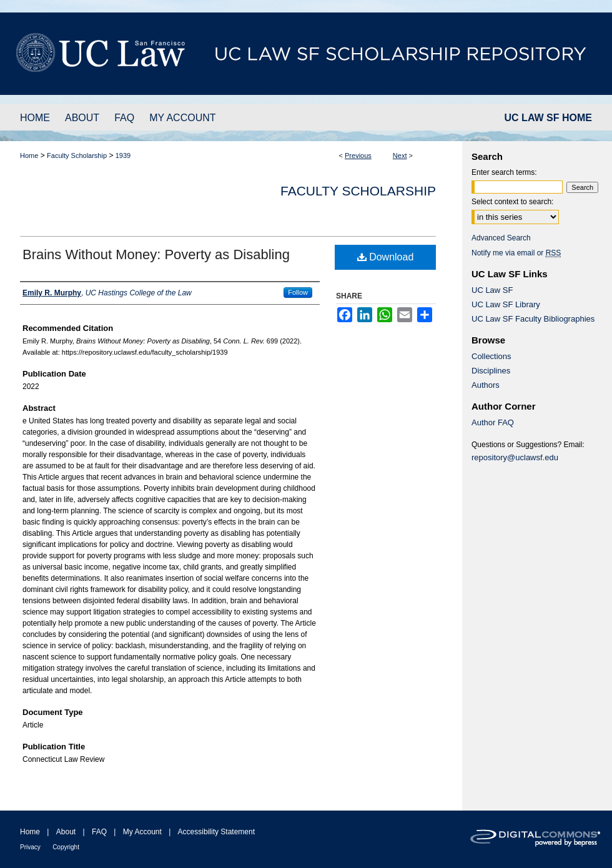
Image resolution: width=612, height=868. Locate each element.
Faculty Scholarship (77, 155)
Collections (491, 356)
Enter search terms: (504, 172)
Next (400, 155)
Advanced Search (501, 238)
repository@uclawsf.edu (514, 457)
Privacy (30, 847)
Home (29, 155)
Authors (485, 385)
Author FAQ (492, 422)
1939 (123, 155)
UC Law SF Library (505, 304)
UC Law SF (492, 290)
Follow (298, 292)
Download (385, 257)
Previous (358, 155)
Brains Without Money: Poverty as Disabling (156, 254)
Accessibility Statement (216, 831)
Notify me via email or (516, 253)
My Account (142, 831)
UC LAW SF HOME (548, 117)
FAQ (99, 831)
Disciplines (490, 370)
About (66, 831)
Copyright (65, 847)
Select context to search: (512, 201)
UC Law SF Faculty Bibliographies (533, 318)
